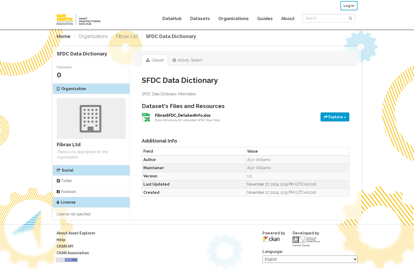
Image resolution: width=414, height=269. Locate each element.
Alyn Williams (259, 160)
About (288, 18)
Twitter (64, 181)
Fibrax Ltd (127, 36)
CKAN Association (73, 253)
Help (61, 240)
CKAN (271, 239)
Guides (265, 18)
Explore (335, 117)
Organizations (233, 18)
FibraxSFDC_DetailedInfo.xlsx (182, 115)
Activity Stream (187, 60)
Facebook (66, 192)
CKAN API (65, 246)
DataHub (172, 18)
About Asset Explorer (76, 233)
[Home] (63, 36)
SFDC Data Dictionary (171, 36)
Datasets (200, 18)
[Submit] (350, 18)
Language (272, 251)
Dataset (155, 60)
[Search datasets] (329, 18)
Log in (349, 6)
